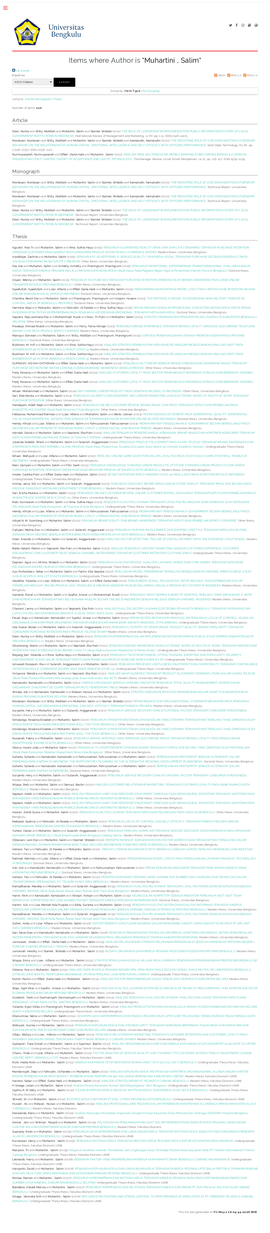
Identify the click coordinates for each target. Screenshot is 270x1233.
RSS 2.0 (250, 75)
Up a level (20, 70)
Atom (219, 75)
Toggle (7, 8)
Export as (18, 75)
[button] (64, 82)
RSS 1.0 (234, 75)
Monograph (43, 99)
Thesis (57, 99)
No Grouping (150, 90)
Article (29, 99)
